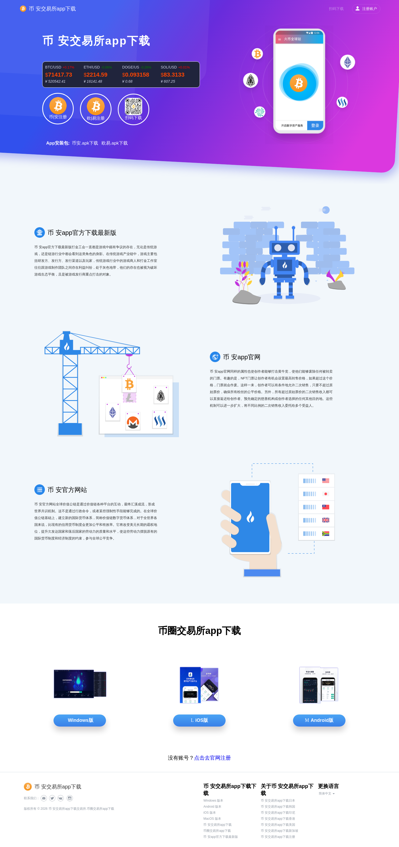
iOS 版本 (209, 812)
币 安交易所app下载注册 (278, 837)
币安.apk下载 (85, 143)
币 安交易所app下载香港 (278, 818)
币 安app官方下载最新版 (220, 837)
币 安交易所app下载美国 (278, 825)
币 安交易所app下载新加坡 (279, 831)
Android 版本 (212, 806)
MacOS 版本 (212, 818)
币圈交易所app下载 (217, 831)
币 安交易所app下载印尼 (278, 812)
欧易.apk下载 (115, 143)
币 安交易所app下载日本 (278, 800)
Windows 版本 (213, 800)
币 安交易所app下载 (217, 825)
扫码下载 (336, 9)
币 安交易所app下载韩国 (278, 806)
